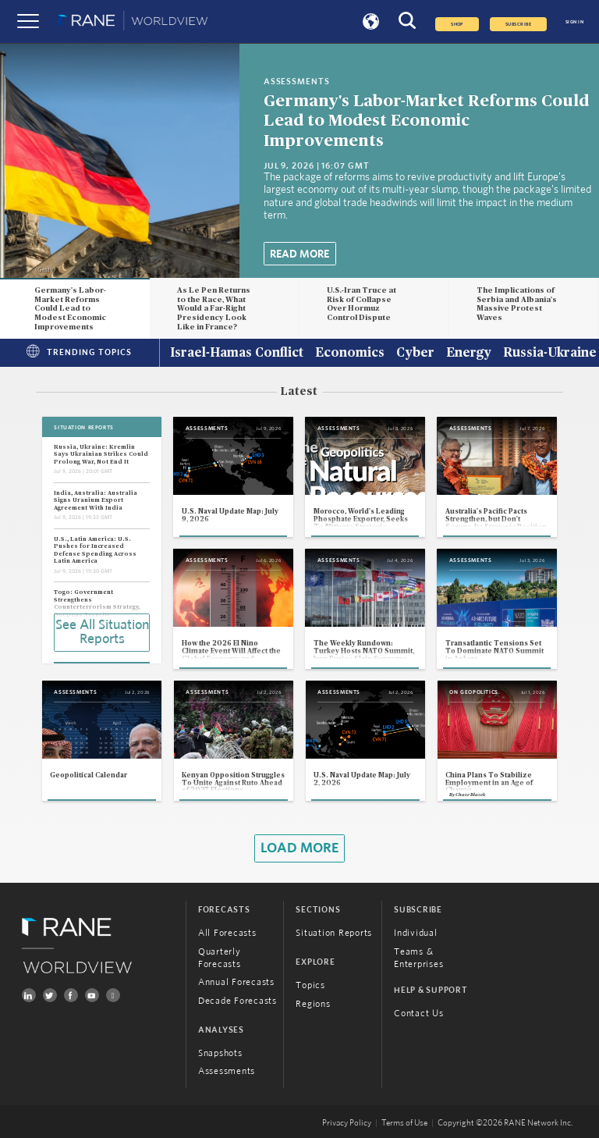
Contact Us (419, 1013)
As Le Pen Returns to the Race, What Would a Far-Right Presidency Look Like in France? (213, 308)
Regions (313, 1003)
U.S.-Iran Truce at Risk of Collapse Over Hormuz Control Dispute (361, 304)
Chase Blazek (470, 794)
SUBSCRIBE (518, 24)
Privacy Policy (346, 1123)
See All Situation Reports (102, 632)
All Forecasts (227, 932)
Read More (299, 254)
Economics (350, 353)
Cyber (415, 353)
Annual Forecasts (236, 982)
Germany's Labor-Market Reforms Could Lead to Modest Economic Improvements (426, 120)
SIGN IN (574, 22)
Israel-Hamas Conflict (236, 353)
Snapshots (220, 1053)
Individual (416, 932)
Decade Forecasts (237, 1000)
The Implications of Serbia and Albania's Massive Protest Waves (517, 304)
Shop (457, 24)
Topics (310, 985)
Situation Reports (334, 932)
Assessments (226, 1071)
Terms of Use (404, 1123)
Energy (468, 353)
